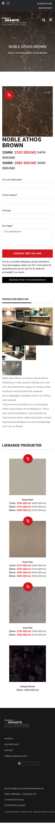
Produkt (19, 53)
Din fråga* (7, 225)
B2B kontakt (45, 8)
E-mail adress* (9, 195)
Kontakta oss (44, 3)
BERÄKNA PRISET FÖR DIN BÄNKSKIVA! (27, 280)
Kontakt (8, 750)
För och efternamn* (12, 179)
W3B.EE (52, 812)
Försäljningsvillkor (15, 756)
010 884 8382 (10, 805)
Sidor (11, 53)
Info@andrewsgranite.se (32, 788)
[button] (50, 19)
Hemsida (8, 738)
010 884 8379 (10, 800)
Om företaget (11, 744)
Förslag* (6, 210)
